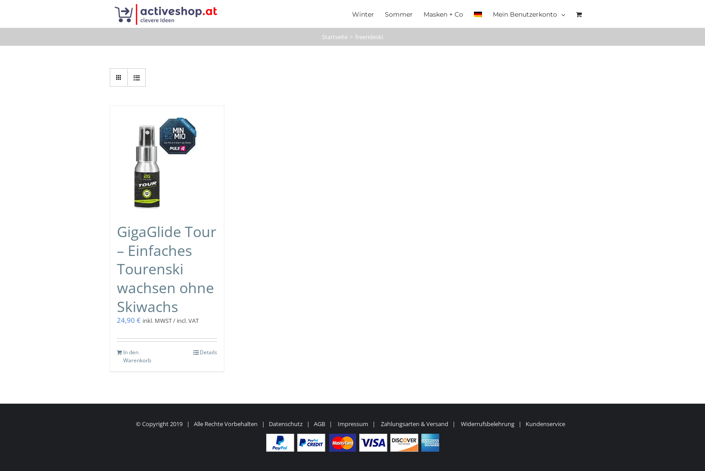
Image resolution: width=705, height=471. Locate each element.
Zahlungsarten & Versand (414, 424)
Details (208, 352)
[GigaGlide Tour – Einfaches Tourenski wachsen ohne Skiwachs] (167, 159)
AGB (319, 424)
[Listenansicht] (136, 77)
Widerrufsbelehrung (487, 424)
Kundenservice (545, 424)
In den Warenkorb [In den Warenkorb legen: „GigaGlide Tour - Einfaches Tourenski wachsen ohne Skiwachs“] (137, 356)
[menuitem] (478, 13)
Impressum (353, 424)
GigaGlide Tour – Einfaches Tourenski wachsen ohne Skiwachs (166, 269)
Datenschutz (286, 424)
